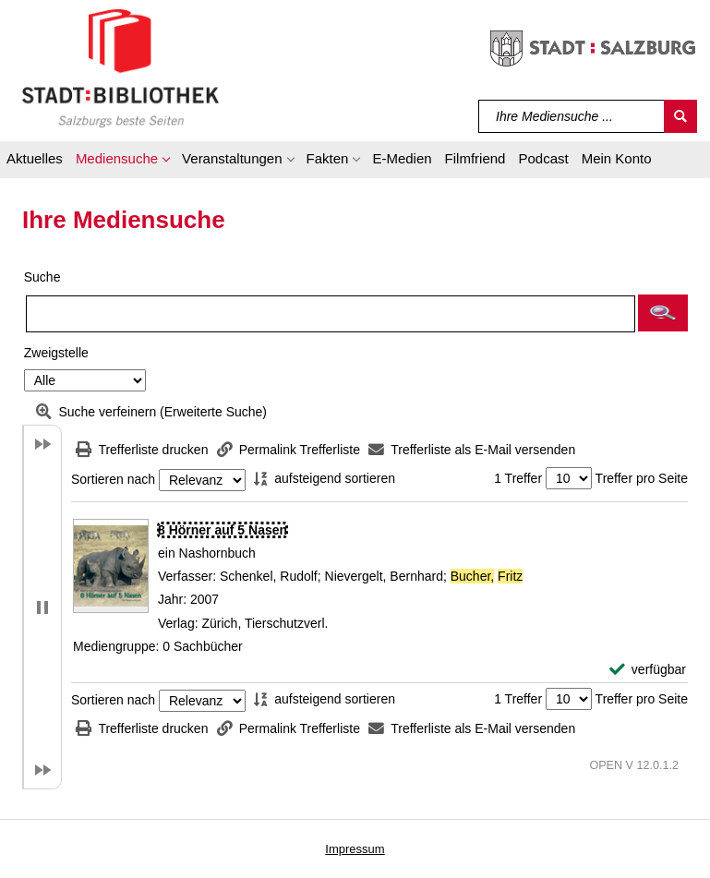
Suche (42, 277)
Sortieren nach (113, 480)
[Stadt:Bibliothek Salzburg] (120, 67)
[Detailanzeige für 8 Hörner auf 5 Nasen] (222, 530)
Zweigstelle (56, 352)
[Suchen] (680, 116)
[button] (122, 161)
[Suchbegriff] (572, 116)
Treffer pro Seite (642, 478)
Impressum (354, 849)
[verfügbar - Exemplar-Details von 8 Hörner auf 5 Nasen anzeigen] (647, 669)
